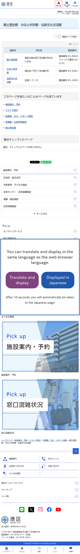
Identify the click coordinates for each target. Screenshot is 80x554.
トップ (6, 551)
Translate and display (22, 280)
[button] (58, 4)
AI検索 (71, 551)
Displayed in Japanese (57, 280)
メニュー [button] (55, 551)
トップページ (6, 440)
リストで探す (35, 440)
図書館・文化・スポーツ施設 (55, 440)
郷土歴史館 (12, 60)
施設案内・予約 (21, 440)
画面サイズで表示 (69, 37)
